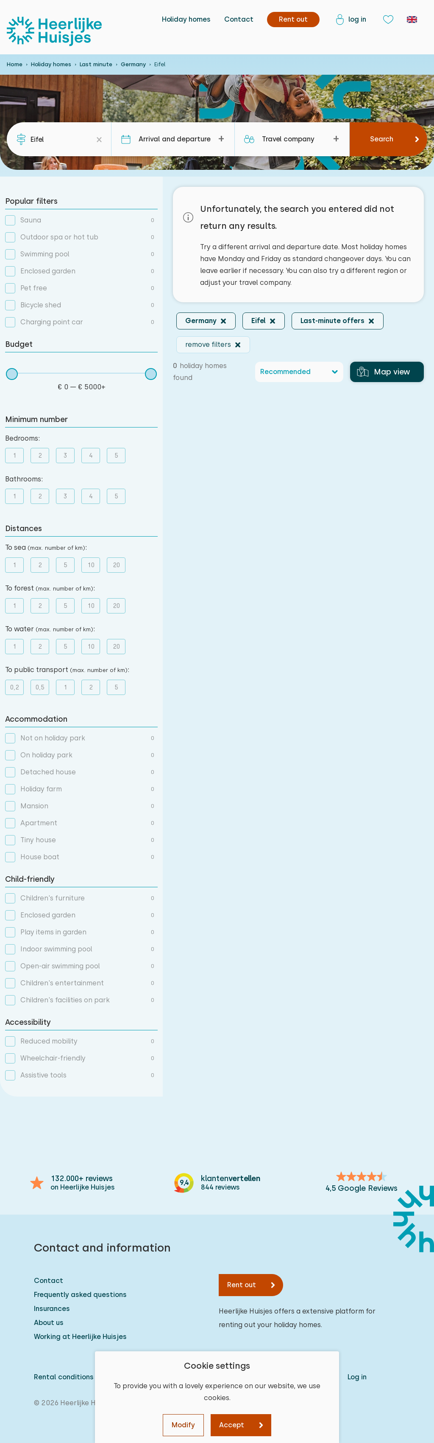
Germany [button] (201, 321)
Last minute (96, 64)
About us (49, 1323)
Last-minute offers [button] (332, 321)
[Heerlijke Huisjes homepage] (54, 31)
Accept (231, 1425)
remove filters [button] (208, 344)
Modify (183, 1425)
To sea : (46, 547)
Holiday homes (186, 19)
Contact (238, 19)
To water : (50, 629)
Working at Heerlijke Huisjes (80, 1337)
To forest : (50, 588)
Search (381, 139)
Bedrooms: (22, 438)
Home (14, 64)
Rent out (241, 1285)
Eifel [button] (258, 321)
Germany (133, 64)
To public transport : (67, 670)
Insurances (52, 1309)
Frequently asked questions (80, 1295)
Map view (383, 372)
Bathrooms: (24, 479)
